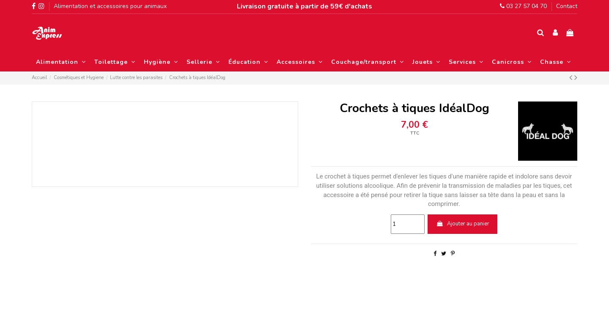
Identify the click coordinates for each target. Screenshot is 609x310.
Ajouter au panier (462, 224)
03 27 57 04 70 (523, 6)
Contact (566, 6)
